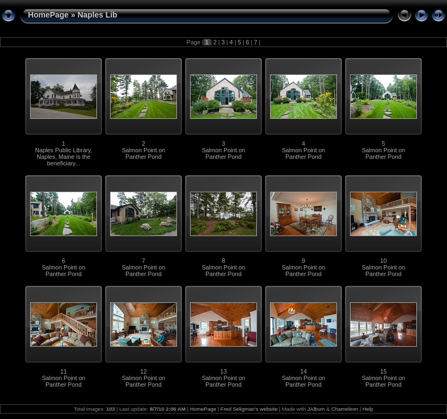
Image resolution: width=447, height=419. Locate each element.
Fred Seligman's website (249, 409)
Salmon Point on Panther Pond (143, 153)
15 (383, 371)
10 (383, 260)
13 (223, 371)
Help (368, 409)
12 (143, 371)
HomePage (48, 14)
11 (63, 371)
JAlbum (316, 409)
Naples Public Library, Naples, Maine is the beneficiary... (63, 157)
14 (303, 371)
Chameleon (344, 409)
